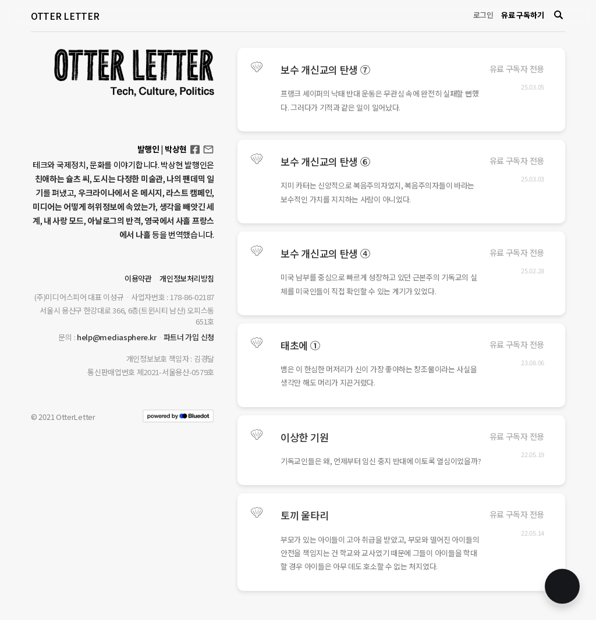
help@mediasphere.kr (116, 337)
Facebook (195, 146)
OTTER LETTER (65, 16)
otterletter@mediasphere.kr (208, 149)
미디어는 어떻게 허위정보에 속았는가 (94, 206)
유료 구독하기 (522, 14)
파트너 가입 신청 (189, 337)
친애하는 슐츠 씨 (62, 178)
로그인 (483, 14)
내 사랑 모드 (64, 220)
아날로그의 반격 (114, 220)
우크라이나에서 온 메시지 (120, 192)
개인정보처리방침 (186, 278)
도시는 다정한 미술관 (128, 178)
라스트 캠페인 (189, 192)
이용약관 (138, 278)
